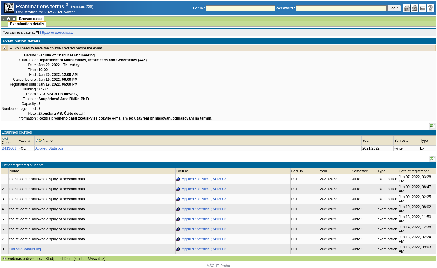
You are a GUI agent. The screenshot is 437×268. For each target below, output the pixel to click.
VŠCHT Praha (218, 266)
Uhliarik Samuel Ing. (25, 249)
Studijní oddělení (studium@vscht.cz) (76, 258)
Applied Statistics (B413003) (205, 179)
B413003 (9, 148)
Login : (199, 8)
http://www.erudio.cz (56, 32)
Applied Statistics (49, 148)
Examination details (27, 24)
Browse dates (30, 19)
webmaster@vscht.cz (25, 258)
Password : (285, 8)
